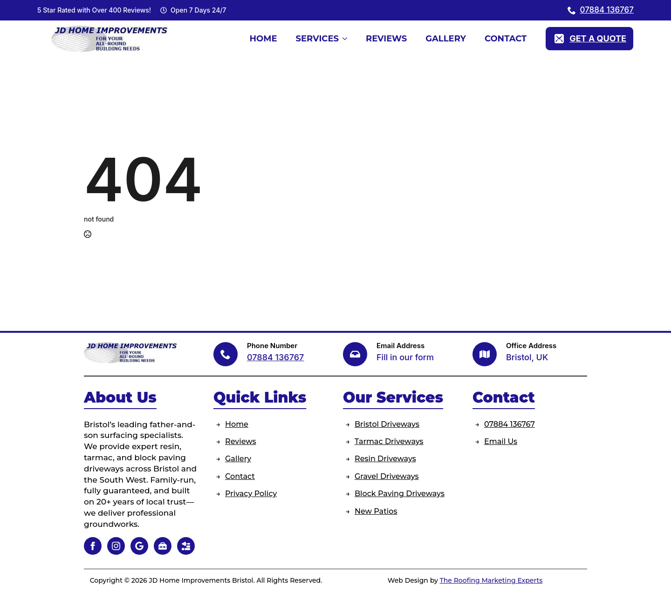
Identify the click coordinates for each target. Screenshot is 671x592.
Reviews (386, 39)
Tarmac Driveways (389, 441)
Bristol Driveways (387, 424)
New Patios (376, 511)
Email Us (500, 441)
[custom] (139, 546)
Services (317, 39)
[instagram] (116, 546)
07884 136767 (509, 424)
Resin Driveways (385, 458)
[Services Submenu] (347, 38)
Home (263, 39)
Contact (506, 39)
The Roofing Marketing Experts (491, 580)
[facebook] (93, 546)
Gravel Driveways (387, 476)
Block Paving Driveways (400, 493)
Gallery (445, 39)
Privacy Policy (251, 493)
